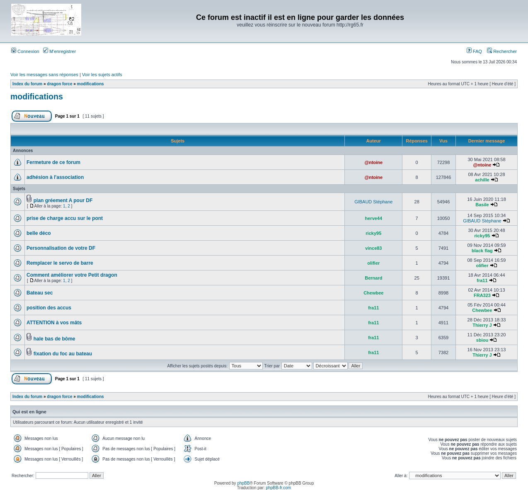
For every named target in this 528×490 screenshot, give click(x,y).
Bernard (373, 277)
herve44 (374, 218)
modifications (90, 84)
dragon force (59, 84)
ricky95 (373, 233)
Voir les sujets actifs (102, 74)
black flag (482, 250)
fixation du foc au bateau (63, 354)
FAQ (474, 51)
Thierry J (482, 325)
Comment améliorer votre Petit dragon (72, 275)
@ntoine (373, 162)
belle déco (39, 233)
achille (482, 179)
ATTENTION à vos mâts (54, 323)
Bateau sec (40, 293)
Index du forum (27, 84)
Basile (482, 204)
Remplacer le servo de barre (60, 263)
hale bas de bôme (54, 339)
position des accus (49, 308)
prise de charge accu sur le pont (65, 218)
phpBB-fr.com (278, 487)
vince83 (373, 248)
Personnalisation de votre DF (61, 248)
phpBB (243, 483)
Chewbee (373, 292)
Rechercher (502, 51)
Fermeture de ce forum (53, 162)
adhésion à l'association (55, 177)
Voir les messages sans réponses (44, 74)
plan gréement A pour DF (63, 200)
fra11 (482, 280)
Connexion (25, 51)
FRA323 (482, 295)
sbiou (482, 340)
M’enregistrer (59, 51)
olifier (373, 263)
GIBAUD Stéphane (373, 201)
